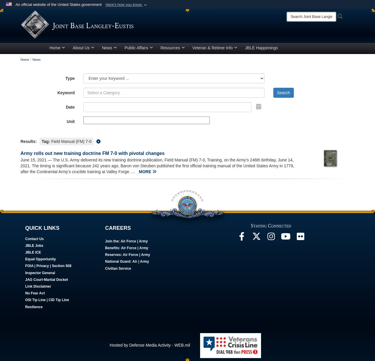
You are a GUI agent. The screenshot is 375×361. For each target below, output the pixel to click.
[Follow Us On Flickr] (300, 238)
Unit (71, 121)
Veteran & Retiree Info (215, 47)
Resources (173, 47)
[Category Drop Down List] (174, 78)
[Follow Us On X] (256, 238)
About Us (83, 47)
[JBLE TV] (285, 238)
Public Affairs (139, 47)
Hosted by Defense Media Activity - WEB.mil (150, 345)
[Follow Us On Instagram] (271, 238)
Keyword (66, 92)
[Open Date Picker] (258, 106)
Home (57, 47)
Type (70, 78)
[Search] (311, 17)
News (109, 47)
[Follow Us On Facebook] (241, 238)
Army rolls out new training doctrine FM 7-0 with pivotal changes (93, 153)
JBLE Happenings (261, 47)
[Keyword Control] (174, 93)
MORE (147, 171)
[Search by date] (167, 107)
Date (70, 107)
